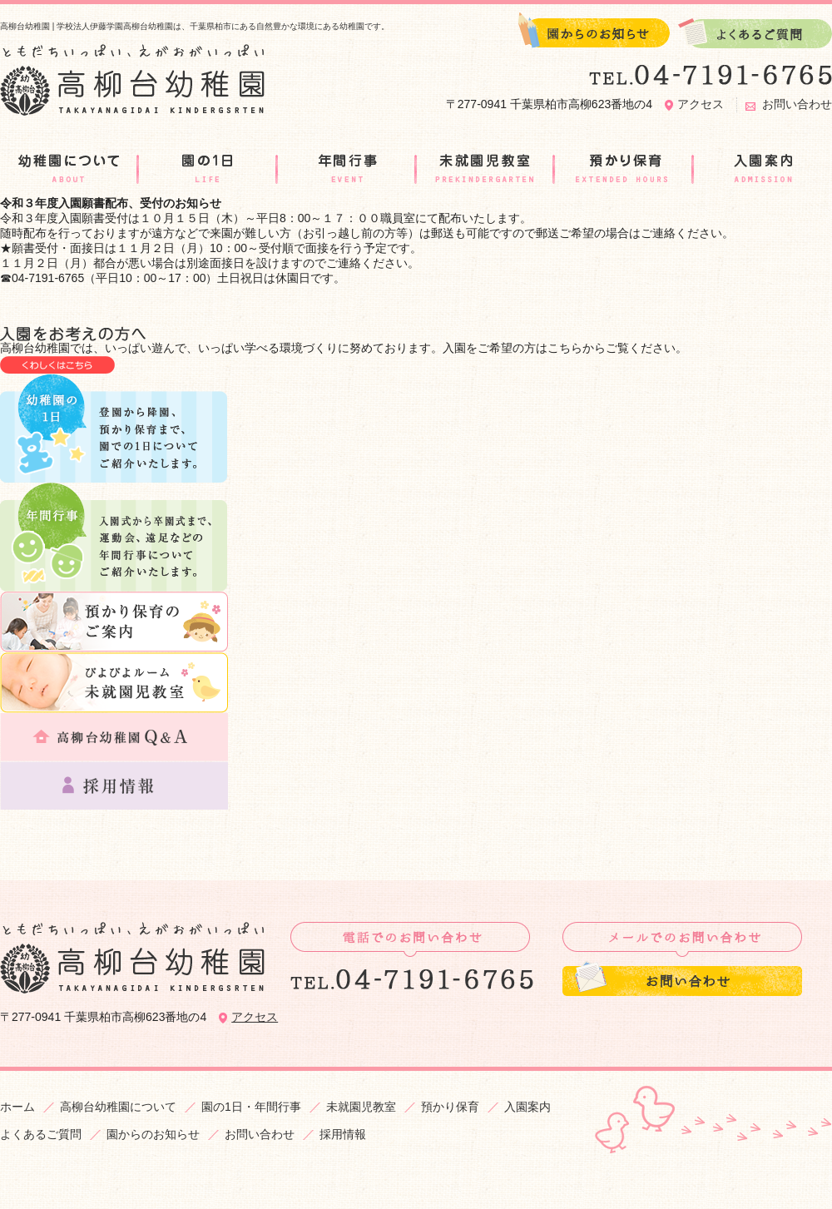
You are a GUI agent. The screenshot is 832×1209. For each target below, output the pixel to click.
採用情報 (342, 1134)
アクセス (700, 104)
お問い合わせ (797, 104)
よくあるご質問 (41, 1134)
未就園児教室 (361, 1106)
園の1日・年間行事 (251, 1106)
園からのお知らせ (153, 1134)
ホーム (17, 1106)
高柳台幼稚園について (118, 1106)
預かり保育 (450, 1106)
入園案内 (527, 1106)
